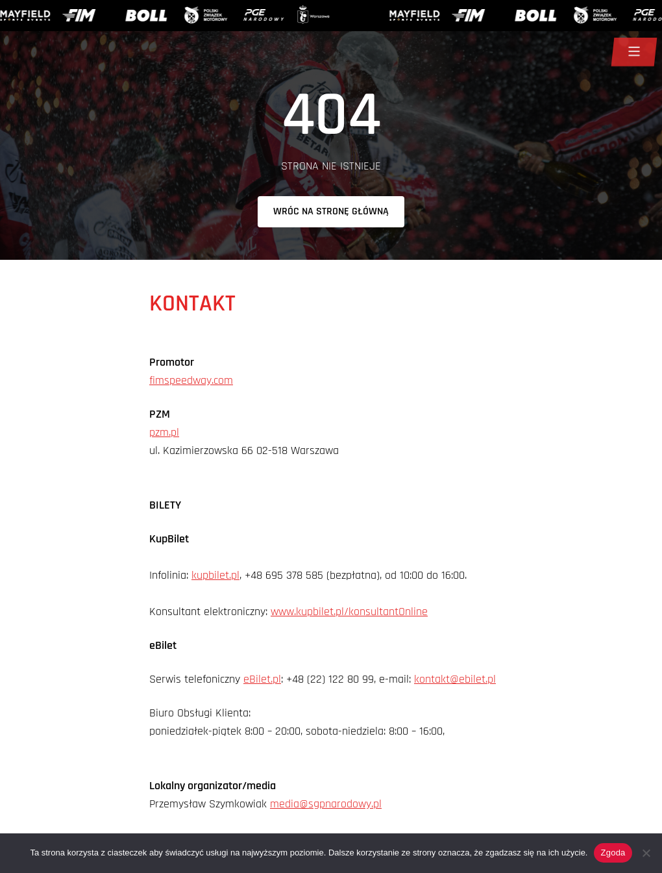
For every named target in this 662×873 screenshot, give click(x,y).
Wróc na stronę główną (331, 211)
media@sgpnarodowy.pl (326, 803)
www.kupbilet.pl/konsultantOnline (349, 611)
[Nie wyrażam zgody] (645, 852)
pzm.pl (164, 432)
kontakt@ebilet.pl (455, 679)
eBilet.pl (262, 679)
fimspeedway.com (191, 380)
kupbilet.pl (215, 575)
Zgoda (612, 852)
